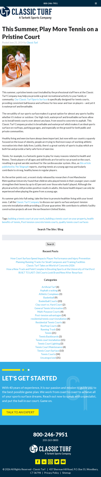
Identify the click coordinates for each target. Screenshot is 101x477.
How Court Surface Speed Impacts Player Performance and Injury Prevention (50, 258)
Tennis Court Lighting (49, 343)
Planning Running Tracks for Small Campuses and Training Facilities (50, 262)
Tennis (48, 332)
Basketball (48, 297)
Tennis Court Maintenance (48, 347)
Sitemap (66, 472)
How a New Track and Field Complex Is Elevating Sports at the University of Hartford (50, 269)
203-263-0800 (50, 440)
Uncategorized (48, 357)
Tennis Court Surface (48, 350)
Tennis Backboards (49, 336)
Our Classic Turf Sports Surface (31, 99)
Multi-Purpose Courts (48, 311)
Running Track (48, 329)
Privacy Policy (51, 472)
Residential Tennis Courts (48, 322)
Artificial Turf (49, 287)
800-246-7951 (51, 3)
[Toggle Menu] (96, 3)
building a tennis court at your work (26, 218)
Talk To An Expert (20, 412)
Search (50, 244)
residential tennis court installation (49, 318)
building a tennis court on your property (66, 218)
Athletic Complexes (49, 294)
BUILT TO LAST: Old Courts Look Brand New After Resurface (50, 272)
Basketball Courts (48, 301)
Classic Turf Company (27, 202)
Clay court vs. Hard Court (48, 304)
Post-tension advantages (48, 315)
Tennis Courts (48, 354)
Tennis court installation (48, 340)
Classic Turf (32, 42)
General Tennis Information (48, 308)
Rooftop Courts (48, 325)
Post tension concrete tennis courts (39, 222)
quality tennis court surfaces (73, 222)
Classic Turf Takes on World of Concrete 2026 (50, 265)
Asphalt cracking (48, 290)
